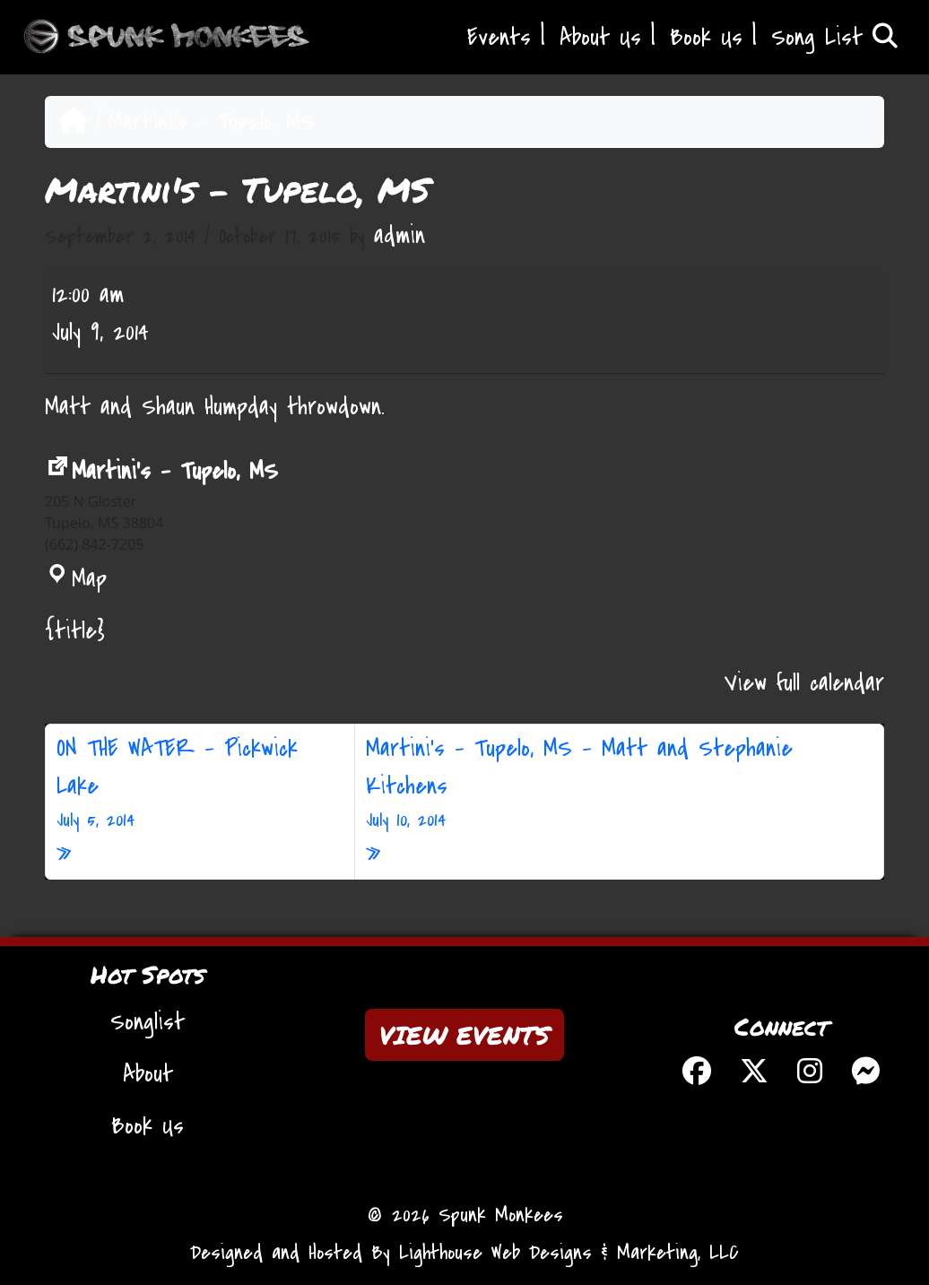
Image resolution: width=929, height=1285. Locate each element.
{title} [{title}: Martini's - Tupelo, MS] (75, 631)
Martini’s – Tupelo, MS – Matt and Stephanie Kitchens (619, 784)
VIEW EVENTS (464, 1035)
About (148, 1074)
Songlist (147, 1022)
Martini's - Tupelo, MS (161, 472)
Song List (834, 38)
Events (499, 38)
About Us (600, 38)
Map (76, 579)
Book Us (706, 38)
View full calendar (804, 683)
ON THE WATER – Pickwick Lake (199, 784)
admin (399, 236)
